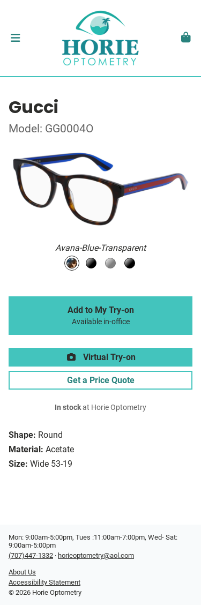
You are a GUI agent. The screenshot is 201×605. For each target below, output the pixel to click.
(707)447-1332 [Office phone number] (31, 555)
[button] (15, 38)
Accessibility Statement (44, 582)
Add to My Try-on (100, 315)
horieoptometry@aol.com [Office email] (96, 555)
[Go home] (100, 38)
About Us (22, 572)
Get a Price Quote (101, 380)
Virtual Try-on (101, 357)
